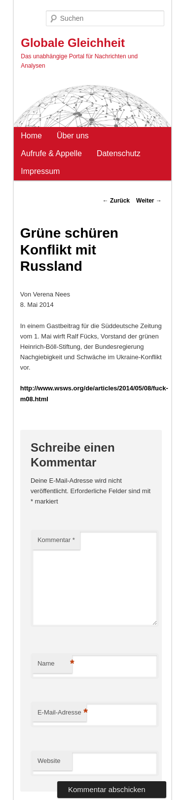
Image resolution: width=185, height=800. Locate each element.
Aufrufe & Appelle (51, 153)
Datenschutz (119, 153)
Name (54, 664)
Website (49, 760)
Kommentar (56, 540)
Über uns (73, 135)
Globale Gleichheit (73, 42)
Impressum (40, 171)
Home (31, 135)
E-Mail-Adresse (61, 713)
